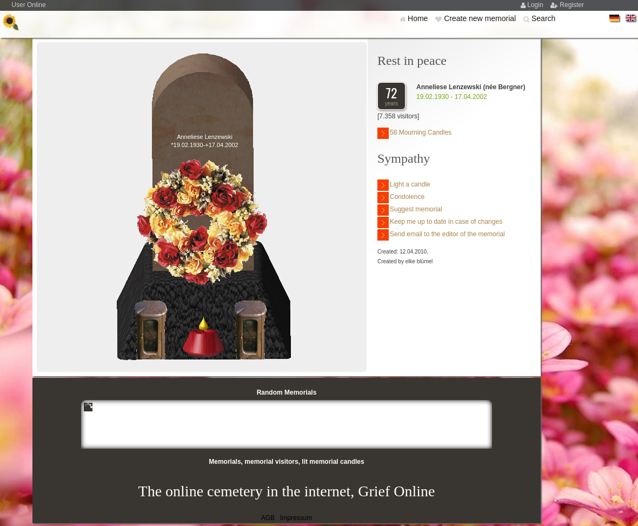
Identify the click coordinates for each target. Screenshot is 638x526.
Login (536, 5)
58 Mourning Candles (414, 133)
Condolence (400, 197)
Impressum (296, 518)
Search (543, 18)
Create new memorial (481, 18)
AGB (268, 518)
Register (572, 5)
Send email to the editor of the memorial (441, 235)
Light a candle (403, 185)
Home (419, 18)
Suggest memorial (409, 210)
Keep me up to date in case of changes (439, 222)
